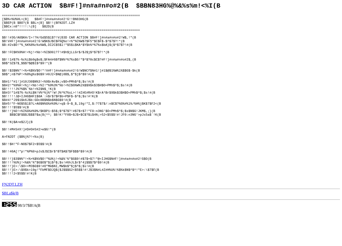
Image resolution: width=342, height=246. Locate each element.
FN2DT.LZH (12, 219)
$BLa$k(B (10, 227)
